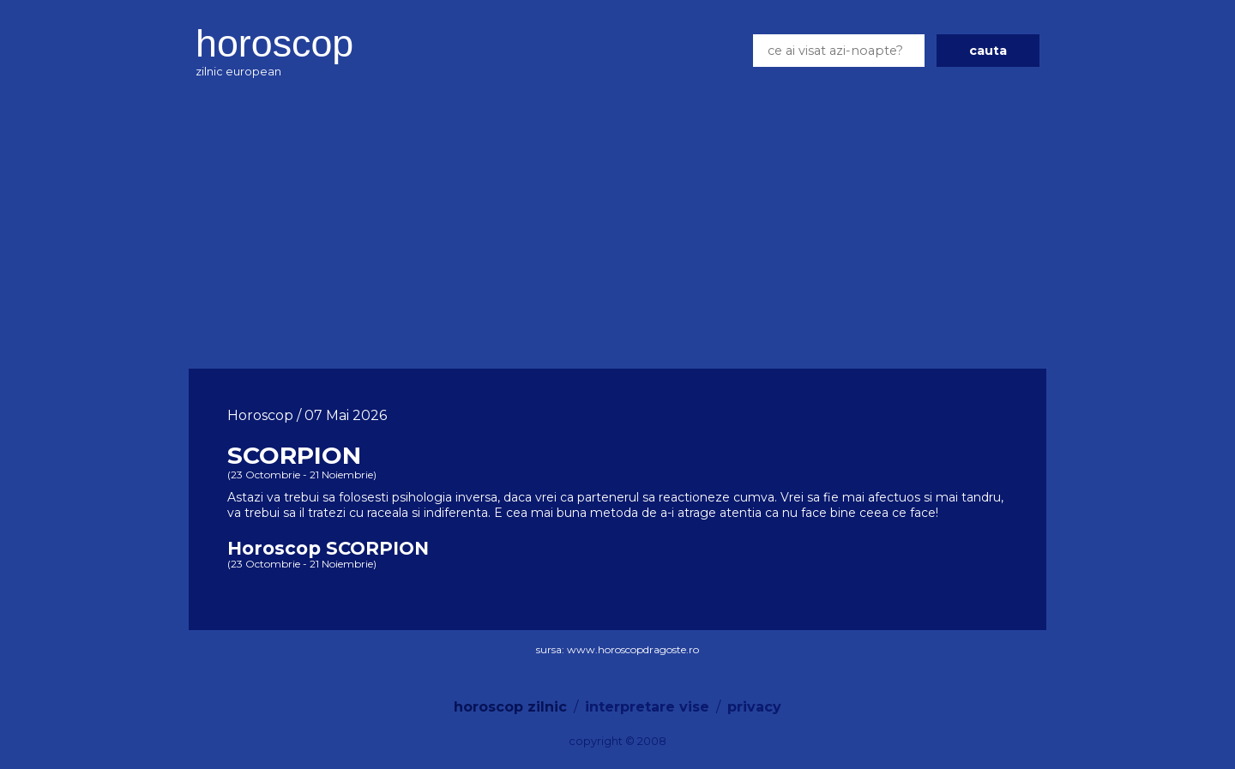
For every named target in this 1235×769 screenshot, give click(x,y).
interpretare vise (647, 707)
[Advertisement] (617, 227)
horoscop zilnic (510, 707)
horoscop (274, 42)
